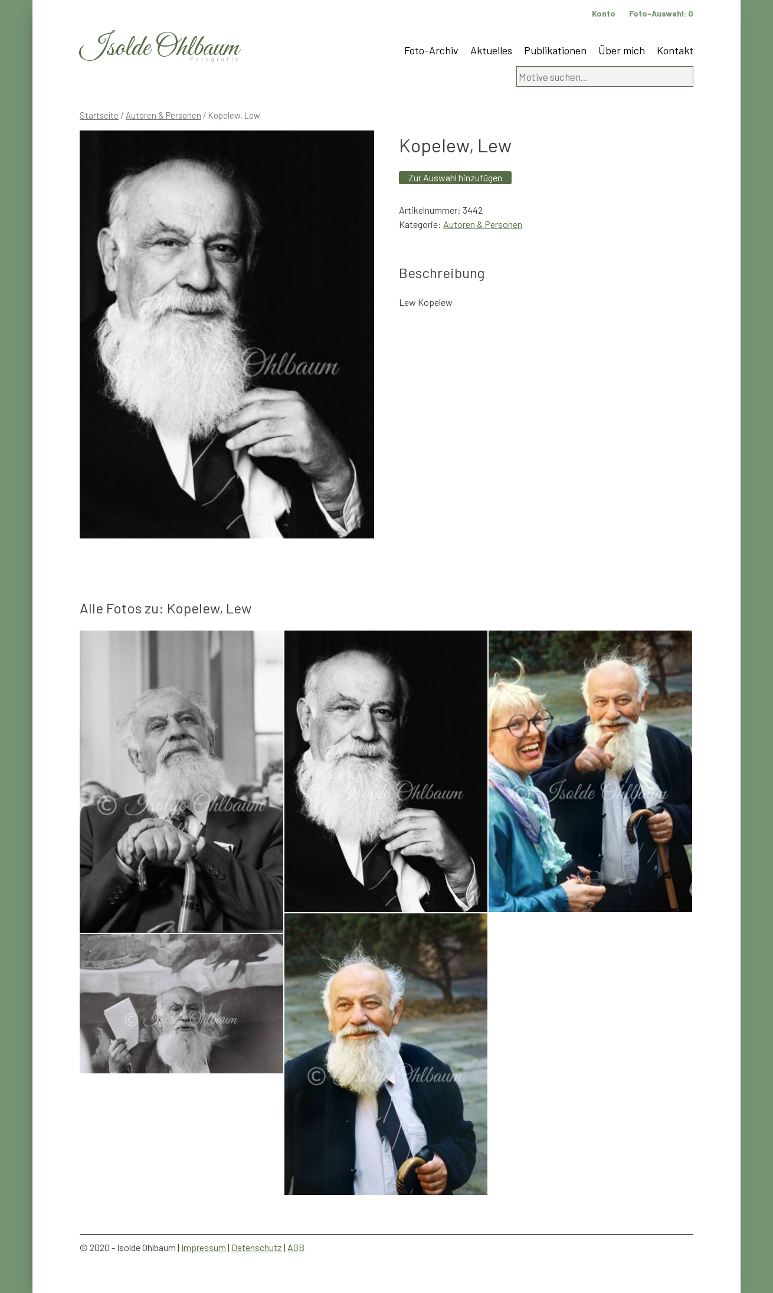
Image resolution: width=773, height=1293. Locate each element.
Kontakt (675, 50)
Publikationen (555, 50)
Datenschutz (256, 1247)
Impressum (203, 1247)
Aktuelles (491, 50)
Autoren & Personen (163, 115)
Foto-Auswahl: (661, 13)
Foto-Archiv (431, 50)
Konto (603, 13)
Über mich (621, 50)
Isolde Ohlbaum (159, 48)
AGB (295, 1247)
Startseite (99, 115)
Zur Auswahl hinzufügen (455, 177)
